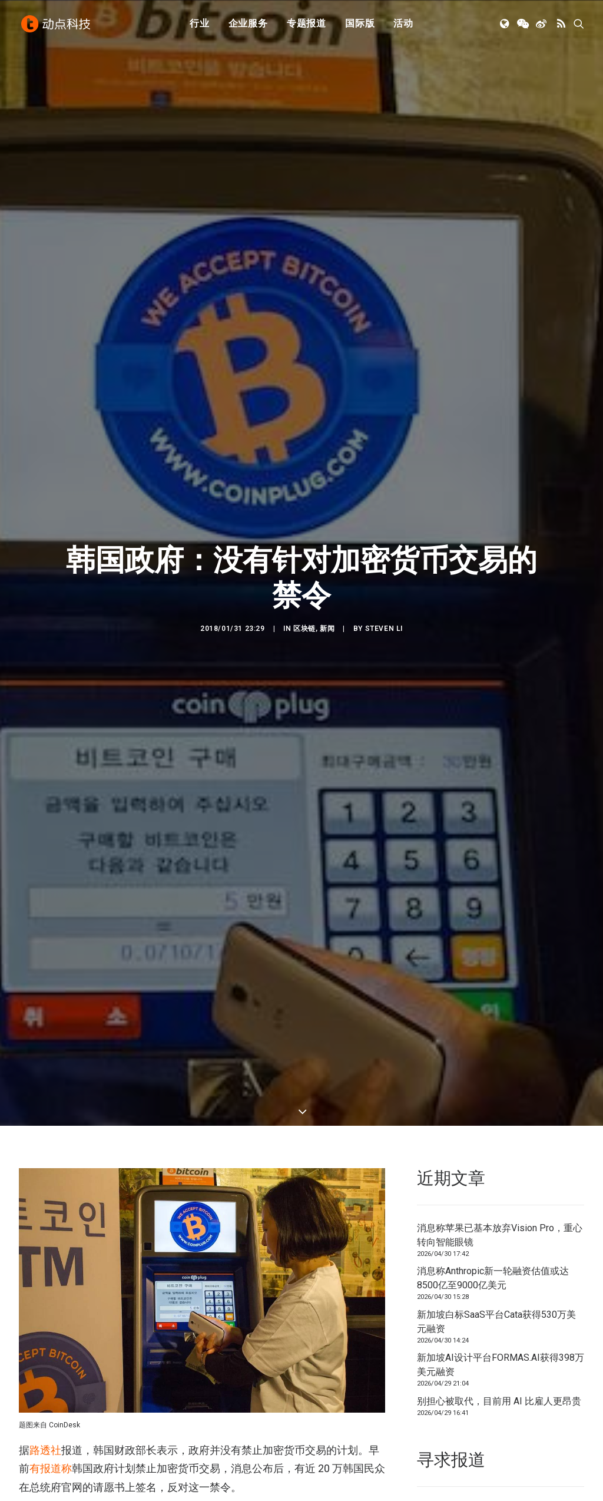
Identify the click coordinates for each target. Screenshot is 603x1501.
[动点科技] (56, 25)
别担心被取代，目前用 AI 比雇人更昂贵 (499, 1387)
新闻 (327, 622)
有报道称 (50, 1455)
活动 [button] (403, 25)
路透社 (45, 1436)
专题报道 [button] (306, 25)
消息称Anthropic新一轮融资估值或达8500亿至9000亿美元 (493, 1264)
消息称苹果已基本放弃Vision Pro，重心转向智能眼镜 (499, 1221)
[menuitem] (199, 25)
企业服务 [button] (248, 25)
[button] (505, 25)
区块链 (304, 622)
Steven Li (384, 622)
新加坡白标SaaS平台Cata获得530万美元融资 (496, 1308)
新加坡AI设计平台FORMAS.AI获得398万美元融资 (500, 1351)
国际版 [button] (360, 25)
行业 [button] (200, 25)
